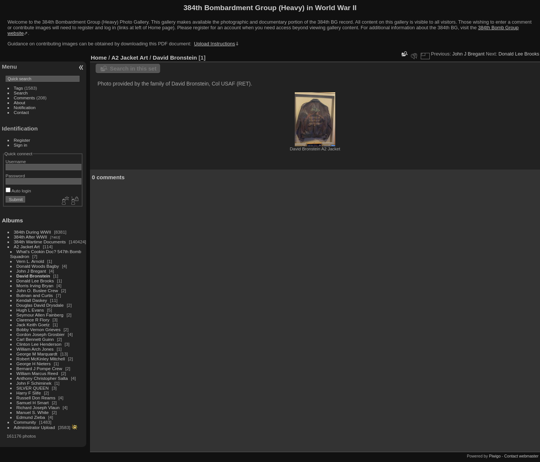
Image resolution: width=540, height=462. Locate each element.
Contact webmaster (521, 456)
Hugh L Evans (30, 310)
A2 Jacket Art (27, 246)
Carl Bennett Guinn (35, 339)
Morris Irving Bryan (35, 285)
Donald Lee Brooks (35, 280)
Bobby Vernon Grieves (38, 329)
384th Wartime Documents (40, 241)
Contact (21, 112)
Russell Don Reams (36, 397)
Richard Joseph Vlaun (38, 407)
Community (25, 422)
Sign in (20, 144)
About (20, 102)
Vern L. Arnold (30, 261)
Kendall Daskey (31, 300)
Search (21, 92)
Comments (24, 97)
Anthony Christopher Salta (42, 378)
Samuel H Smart (32, 402)
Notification (25, 107)
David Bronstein (33, 275)
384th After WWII (30, 236)
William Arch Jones (35, 348)
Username (16, 161)
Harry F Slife (28, 392)
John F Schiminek (34, 383)
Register (22, 140)
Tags (18, 88)
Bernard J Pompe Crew (39, 368)
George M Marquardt (36, 353)
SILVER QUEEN (32, 388)
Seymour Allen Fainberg (40, 314)
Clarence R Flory (33, 319)
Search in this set (133, 68)
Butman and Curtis (34, 295)
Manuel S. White (32, 412)
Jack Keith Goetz (33, 324)
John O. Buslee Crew (37, 290)
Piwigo (495, 456)
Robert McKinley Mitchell (40, 358)
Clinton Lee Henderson (39, 344)
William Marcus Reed (37, 373)
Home (99, 57)
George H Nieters (33, 363)
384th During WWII (32, 232)
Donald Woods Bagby (37, 266)
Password (15, 175)
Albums (12, 220)
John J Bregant (31, 270)
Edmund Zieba (30, 417)
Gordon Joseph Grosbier (40, 334)
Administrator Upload (34, 427)
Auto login (18, 190)
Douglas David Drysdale (40, 305)
